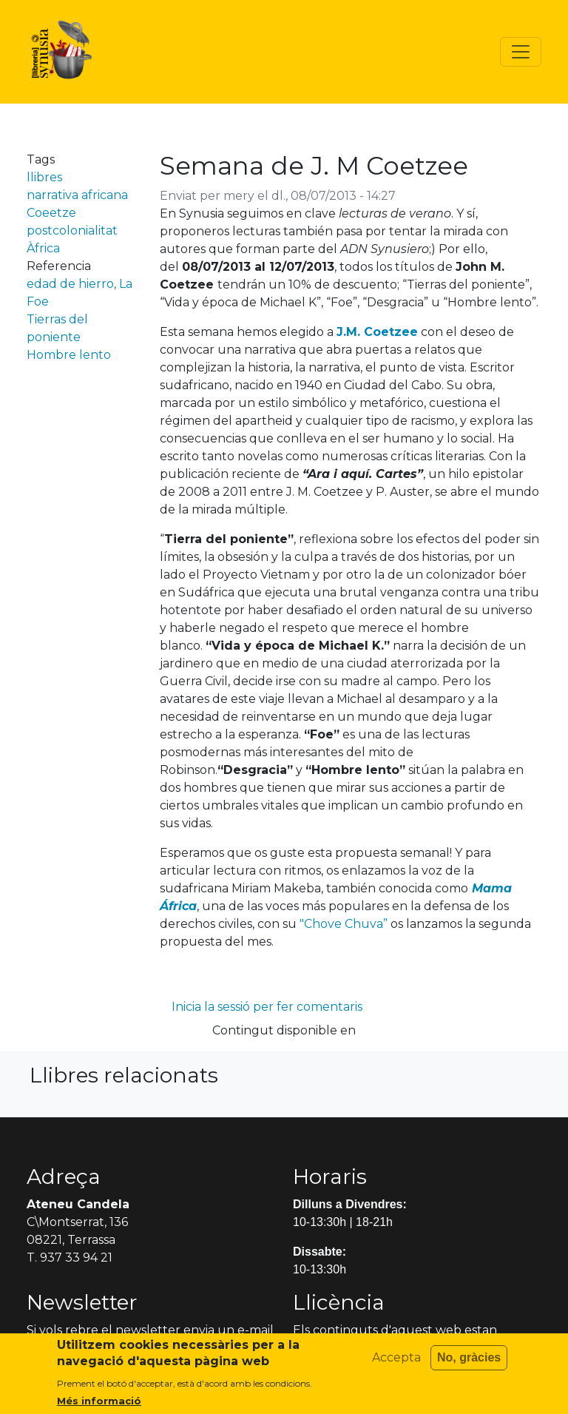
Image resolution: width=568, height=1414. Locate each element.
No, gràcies (469, 1365)
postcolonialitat (72, 230)
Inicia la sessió (211, 1007)
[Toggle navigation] (520, 52)
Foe (38, 301)
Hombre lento (69, 355)
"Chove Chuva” (344, 924)
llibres (44, 177)
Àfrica (43, 248)
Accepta (396, 1365)
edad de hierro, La (79, 284)
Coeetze (51, 213)
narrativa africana (77, 195)
